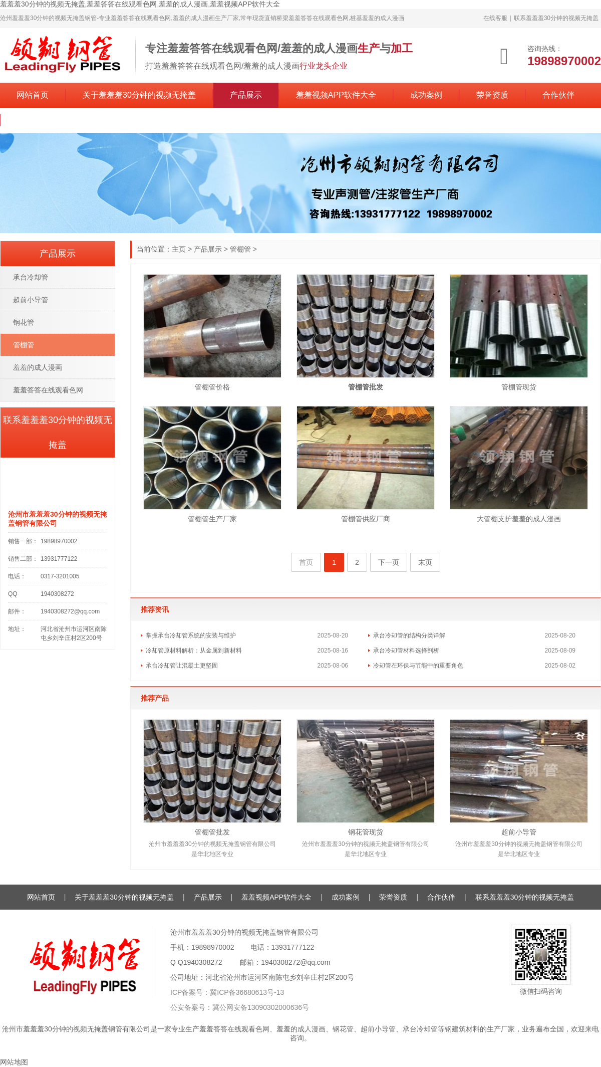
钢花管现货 (365, 832)
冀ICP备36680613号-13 (247, 992)
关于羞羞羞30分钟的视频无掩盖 (139, 95)
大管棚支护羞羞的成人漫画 (519, 519)
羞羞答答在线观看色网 (48, 390)
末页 (425, 562)
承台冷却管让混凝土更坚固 (182, 665)
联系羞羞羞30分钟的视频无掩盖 (556, 18)
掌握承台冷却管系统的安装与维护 (191, 635)
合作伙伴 (558, 95)
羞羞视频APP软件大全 (336, 95)
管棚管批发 (212, 832)
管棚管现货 (518, 387)
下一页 (388, 562)
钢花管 (23, 322)
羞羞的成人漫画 (37, 367)
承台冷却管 (30, 277)
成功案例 (426, 95)
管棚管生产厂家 (212, 519)
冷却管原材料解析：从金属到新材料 (194, 650)
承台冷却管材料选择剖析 (406, 650)
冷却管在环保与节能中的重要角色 (418, 665)
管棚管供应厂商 (365, 519)
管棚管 (240, 249)
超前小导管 (518, 832)
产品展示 (246, 95)
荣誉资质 (492, 95)
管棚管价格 (212, 387)
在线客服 (495, 18)
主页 (179, 249)
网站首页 (33, 95)
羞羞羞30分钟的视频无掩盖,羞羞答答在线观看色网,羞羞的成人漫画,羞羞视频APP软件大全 (140, 4)
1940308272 (202, 962)
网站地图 (14, 1062)
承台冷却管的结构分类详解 (409, 635)
